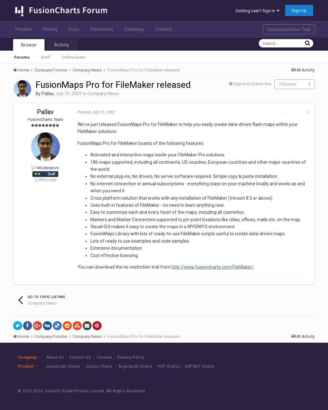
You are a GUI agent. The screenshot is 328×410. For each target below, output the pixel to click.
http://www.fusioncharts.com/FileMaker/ (212, 267)
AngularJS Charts (135, 366)
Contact (165, 29)
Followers (287, 84)
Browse (29, 44)
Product (25, 29)
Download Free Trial (288, 29)
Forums (21, 57)
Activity (61, 44)
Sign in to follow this (252, 83)
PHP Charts (168, 366)
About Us (55, 357)
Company (136, 29)
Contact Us (80, 357)
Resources (103, 29)
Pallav (47, 93)
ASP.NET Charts (200, 366)
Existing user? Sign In (257, 10)
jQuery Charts (99, 366)
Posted (96, 112)
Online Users (73, 57)
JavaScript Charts (63, 366)
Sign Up (299, 10)
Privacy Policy (130, 357)
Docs (75, 29)
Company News (103, 93)
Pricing (52, 29)
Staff (45, 57)
